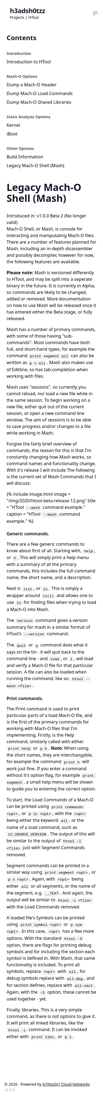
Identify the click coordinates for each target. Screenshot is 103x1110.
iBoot (12, 134)
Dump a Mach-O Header (32, 85)
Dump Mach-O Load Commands (40, 93)
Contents (22, 37)
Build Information (25, 157)
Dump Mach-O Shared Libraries (39, 102)
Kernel (13, 125)
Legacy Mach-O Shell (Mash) (35, 166)
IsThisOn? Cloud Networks (66, 1084)
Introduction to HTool (29, 62)
